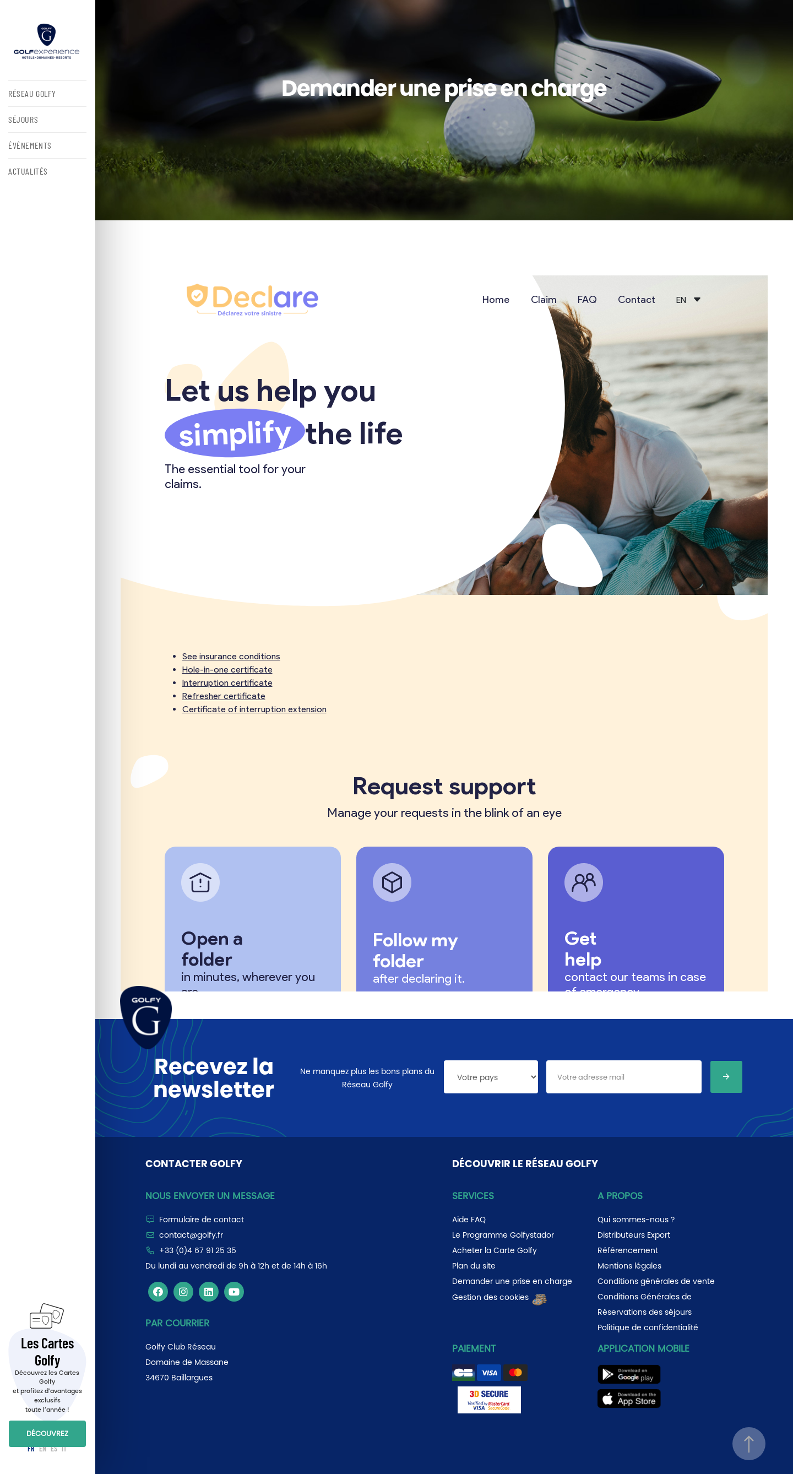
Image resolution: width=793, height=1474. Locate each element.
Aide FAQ (469, 1219)
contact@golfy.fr (191, 1234)
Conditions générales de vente (656, 1281)
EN (42, 1448)
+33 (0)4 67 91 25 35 (197, 1250)
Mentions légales (629, 1265)
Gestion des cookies (500, 1297)
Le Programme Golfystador (503, 1234)
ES (54, 1448)
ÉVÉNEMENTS (30, 145)
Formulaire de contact (201, 1219)
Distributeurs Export (634, 1234)
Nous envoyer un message (210, 1195)
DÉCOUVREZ (47, 1433)
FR (31, 1448)
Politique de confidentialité (648, 1327)
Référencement (628, 1250)
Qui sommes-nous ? (636, 1219)
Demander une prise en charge (512, 1281)
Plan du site (474, 1265)
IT (64, 1448)
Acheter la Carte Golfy (494, 1250)
